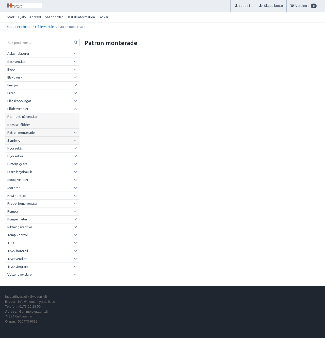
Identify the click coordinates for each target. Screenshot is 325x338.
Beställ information (81, 17)
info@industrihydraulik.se (36, 302)
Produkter (24, 26)
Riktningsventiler (19, 227)
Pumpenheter (17, 219)
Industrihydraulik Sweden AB (26, 296)
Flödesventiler (45, 26)
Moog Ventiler (17, 179)
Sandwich (14, 140)
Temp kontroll (17, 235)
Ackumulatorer (18, 53)
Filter (11, 93)
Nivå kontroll (16, 195)
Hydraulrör (15, 156)
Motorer (13, 188)
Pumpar (13, 211)
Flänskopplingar (19, 101)
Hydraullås (15, 148)
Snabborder (54, 17)
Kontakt (35, 17)
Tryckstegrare (17, 266)
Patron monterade (21, 132)
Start (10, 17)
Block (11, 69)
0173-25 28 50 (30, 306)
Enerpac (13, 85)
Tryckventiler (17, 258)
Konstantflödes (18, 124)
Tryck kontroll (17, 251)
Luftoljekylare (17, 164)
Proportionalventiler (22, 203)
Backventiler (16, 61)
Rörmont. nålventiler (22, 116)
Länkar (103, 17)
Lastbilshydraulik (19, 172)
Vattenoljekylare (19, 274)
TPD (10, 243)
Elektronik (14, 77)
